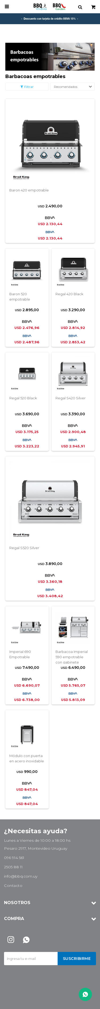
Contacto (13, 885)
